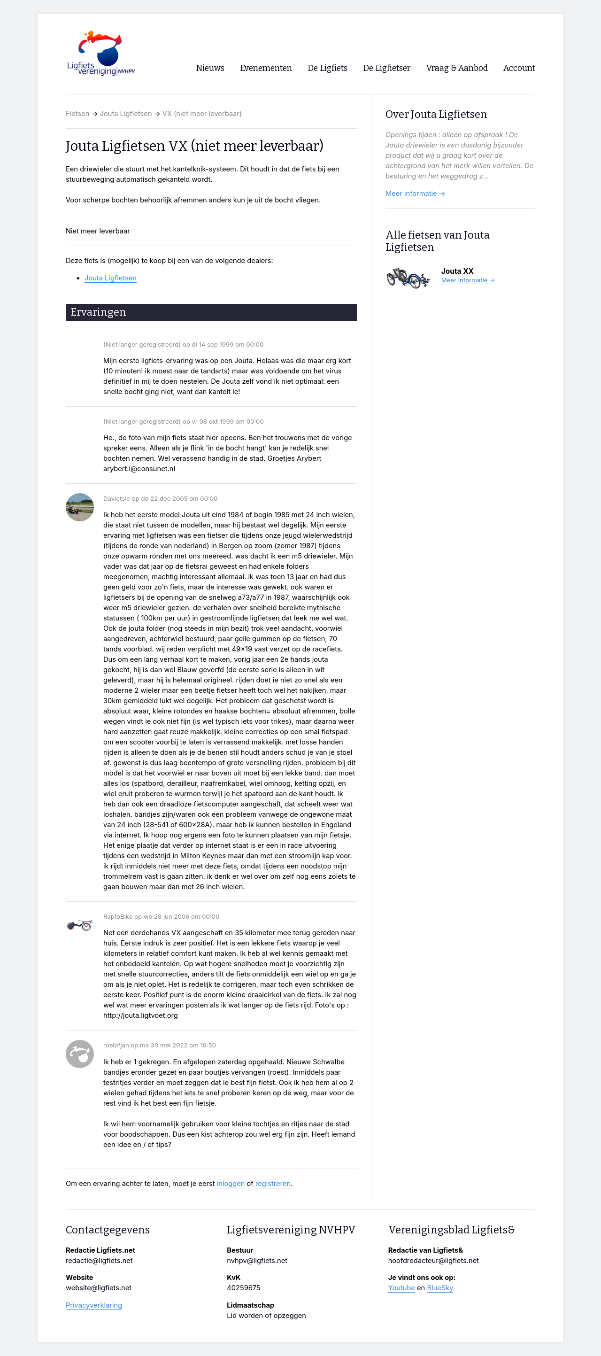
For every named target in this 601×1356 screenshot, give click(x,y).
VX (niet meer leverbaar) (202, 113)
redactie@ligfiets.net (99, 1260)
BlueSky (440, 1288)
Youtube (401, 1288)
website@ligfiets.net (98, 1288)
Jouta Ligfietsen (126, 113)
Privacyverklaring (94, 1305)
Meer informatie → (415, 193)
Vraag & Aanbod (457, 68)
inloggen (231, 1183)
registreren (273, 1183)
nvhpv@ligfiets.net (257, 1260)
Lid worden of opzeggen (266, 1315)
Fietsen (77, 113)
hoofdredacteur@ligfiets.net (433, 1260)
